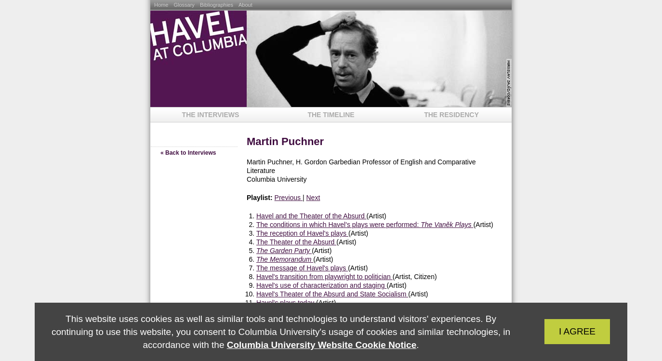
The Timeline (330, 115)
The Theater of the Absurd (296, 242)
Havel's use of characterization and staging (321, 285)
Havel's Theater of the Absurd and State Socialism (332, 294)
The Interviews (210, 115)
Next (313, 197)
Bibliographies (217, 5)
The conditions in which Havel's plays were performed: (364, 224)
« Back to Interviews (188, 152)
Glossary (184, 5)
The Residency (451, 115)
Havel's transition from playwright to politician (324, 277)
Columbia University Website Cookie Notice (321, 345)
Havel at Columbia (198, 59)
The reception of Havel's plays (302, 233)
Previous (289, 197)
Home (162, 5)
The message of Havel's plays (302, 268)
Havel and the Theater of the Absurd (311, 216)
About (245, 5)
